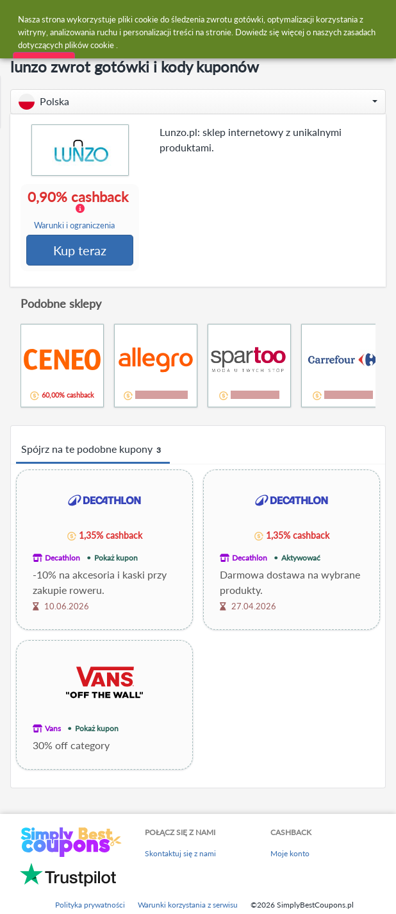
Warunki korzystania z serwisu (188, 906)
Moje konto (289, 854)
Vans (53, 729)
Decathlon (62, 559)
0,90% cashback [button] (80, 210)
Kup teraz (80, 250)
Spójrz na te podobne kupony (93, 451)
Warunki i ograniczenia (75, 226)
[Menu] (16, 18)
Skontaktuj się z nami (180, 854)
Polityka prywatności (90, 906)
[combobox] (210, 18)
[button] (198, 101)
